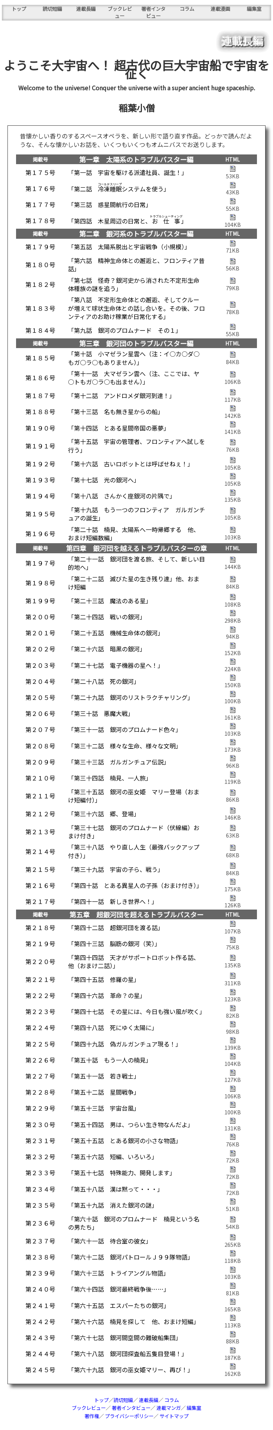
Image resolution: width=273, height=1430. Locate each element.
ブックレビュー (120, 12)
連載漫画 (220, 8)
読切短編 (52, 8)
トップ (19, 8)
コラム (187, 8)
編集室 (254, 8)
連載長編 (86, 8)
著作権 (91, 1416)
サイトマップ (174, 1416)
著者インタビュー (153, 12)
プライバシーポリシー (129, 1416)
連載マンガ (168, 1407)
